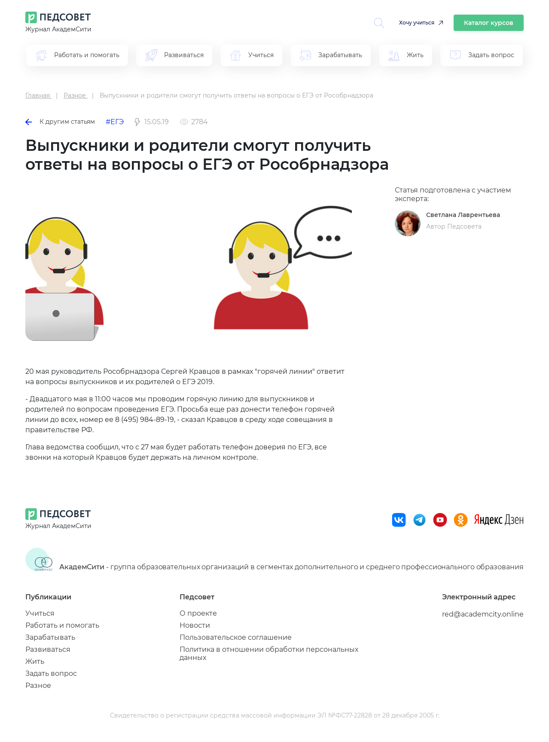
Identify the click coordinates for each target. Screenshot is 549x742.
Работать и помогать (62, 625)
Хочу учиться (416, 22)
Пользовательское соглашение (236, 637)
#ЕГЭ (115, 122)
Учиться (40, 613)
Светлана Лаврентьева (463, 215)
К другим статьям (60, 121)
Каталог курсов (488, 23)
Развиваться (47, 649)
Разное (38, 685)
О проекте (198, 613)
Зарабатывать (50, 637)
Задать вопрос (51, 673)
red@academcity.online (483, 614)
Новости (195, 625)
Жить (34, 661)
